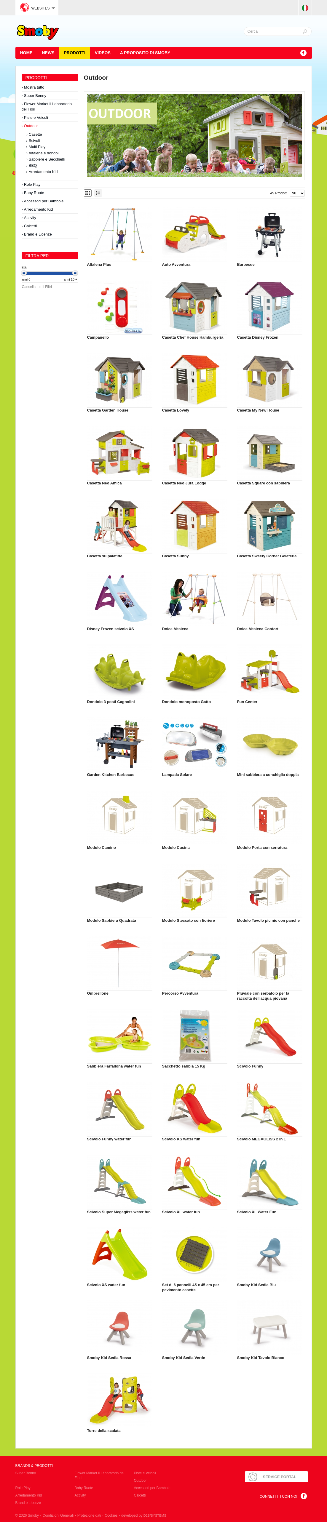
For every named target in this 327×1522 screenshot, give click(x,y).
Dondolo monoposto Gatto (186, 702)
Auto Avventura (176, 264)
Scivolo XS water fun (106, 1285)
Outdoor (31, 126)
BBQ (33, 165)
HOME (26, 52)
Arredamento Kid (43, 171)
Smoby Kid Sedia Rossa (109, 1357)
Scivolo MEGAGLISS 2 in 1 (261, 1139)
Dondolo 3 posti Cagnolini (111, 702)
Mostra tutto (34, 87)
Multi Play (37, 147)
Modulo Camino (101, 847)
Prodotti (74, 52)
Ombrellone (98, 993)
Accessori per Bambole (44, 201)
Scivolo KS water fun (181, 1139)
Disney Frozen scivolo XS (110, 629)
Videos (103, 52)
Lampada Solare (177, 774)
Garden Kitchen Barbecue (111, 774)
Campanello (98, 337)
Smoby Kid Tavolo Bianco (260, 1357)
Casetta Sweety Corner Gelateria (267, 556)
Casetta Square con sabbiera (263, 483)
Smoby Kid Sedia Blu (256, 1285)
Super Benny (35, 95)
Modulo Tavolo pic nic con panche (268, 920)
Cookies (111, 1515)
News (48, 52)
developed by (143, 1515)
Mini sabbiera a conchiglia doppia (268, 774)
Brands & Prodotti (34, 1466)
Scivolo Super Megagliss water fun (119, 1212)
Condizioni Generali (58, 1515)
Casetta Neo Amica (104, 483)
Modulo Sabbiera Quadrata (111, 920)
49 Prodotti (278, 193)
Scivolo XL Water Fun (257, 1212)
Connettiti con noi (278, 1496)
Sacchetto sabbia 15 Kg (183, 1066)
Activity (30, 217)
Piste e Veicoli (36, 117)
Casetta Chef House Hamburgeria (193, 337)
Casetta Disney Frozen (257, 337)
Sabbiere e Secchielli (47, 159)
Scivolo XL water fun (181, 1212)
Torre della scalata (104, 1430)
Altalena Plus (99, 264)
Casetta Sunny (175, 556)
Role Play (32, 184)
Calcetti (30, 226)
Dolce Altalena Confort (258, 629)
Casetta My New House (258, 410)
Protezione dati (89, 1515)
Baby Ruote (34, 193)
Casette (35, 134)
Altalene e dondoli (44, 153)
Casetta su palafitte (104, 556)
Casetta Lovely (175, 410)
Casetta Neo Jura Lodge (184, 483)
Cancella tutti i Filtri (37, 287)
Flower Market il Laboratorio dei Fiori (47, 106)
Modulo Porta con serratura (262, 847)
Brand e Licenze (38, 234)
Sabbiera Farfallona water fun (114, 1066)
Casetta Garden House (107, 410)
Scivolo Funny (250, 1066)
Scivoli (34, 140)
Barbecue (246, 264)
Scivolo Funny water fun (109, 1139)
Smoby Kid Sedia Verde (183, 1357)
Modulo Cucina (176, 847)
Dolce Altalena (175, 629)
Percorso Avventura (180, 993)
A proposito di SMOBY (145, 52)
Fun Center (247, 702)
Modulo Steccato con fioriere (188, 920)
